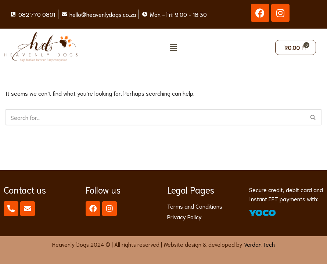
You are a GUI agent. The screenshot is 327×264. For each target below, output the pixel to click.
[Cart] (295, 47)
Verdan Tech (259, 244)
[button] (173, 47)
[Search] (155, 117)
